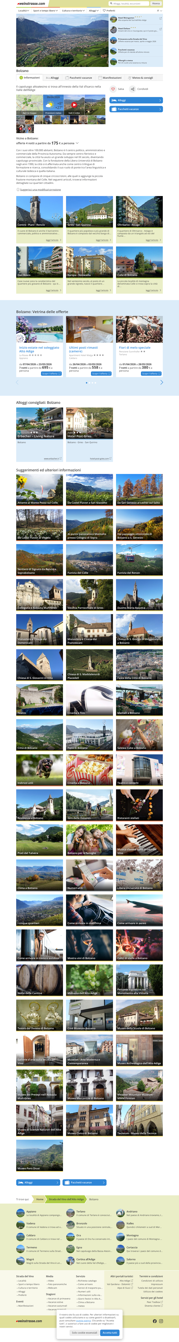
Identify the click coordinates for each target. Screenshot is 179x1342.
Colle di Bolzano (139, 270)
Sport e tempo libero (44, 10)
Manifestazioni (25, 1305)
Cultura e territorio (72, 10)
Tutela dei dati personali (150, 1287)
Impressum (157, 1284)
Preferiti (109, 11)
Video (51, 1280)
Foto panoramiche (57, 1284)
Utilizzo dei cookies (153, 1291)
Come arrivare (85, 1284)
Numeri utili (84, 1291)
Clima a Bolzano (86, 1302)
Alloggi (92, 10)
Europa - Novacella (89, 270)
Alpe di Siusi (125, 1287)
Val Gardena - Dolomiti (120, 1284)
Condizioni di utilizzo (152, 1280)
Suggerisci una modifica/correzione (38, 189)
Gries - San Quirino (89, 219)
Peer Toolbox (155, 1302)
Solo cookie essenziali (84, 1332)
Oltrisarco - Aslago (139, 219)
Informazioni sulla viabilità (90, 1295)
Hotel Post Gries (89, 435)
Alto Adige (126, 1280)
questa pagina (83, 1320)
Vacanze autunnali (57, 1305)
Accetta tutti (110, 1332)
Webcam (52, 1287)
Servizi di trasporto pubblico (90, 1287)
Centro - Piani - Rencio (39, 219)
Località (22, 10)
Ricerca (156, 3)
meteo (81, 1305)
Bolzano (22, 442)
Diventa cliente (154, 1305)
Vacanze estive (55, 1302)
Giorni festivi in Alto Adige (90, 1298)
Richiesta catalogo (87, 1280)
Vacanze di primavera (59, 1298)
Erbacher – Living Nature (39, 435)
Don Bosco (39, 270)
